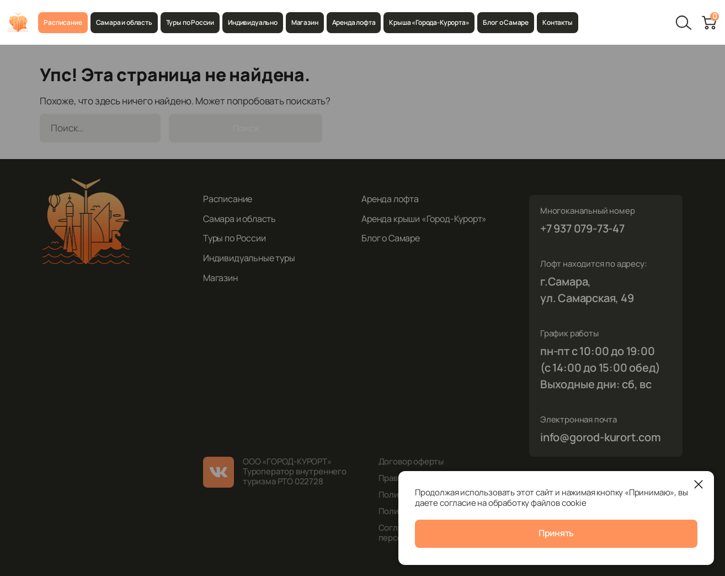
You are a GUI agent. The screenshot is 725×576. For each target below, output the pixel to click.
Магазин (304, 22)
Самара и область (124, 22)
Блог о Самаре (506, 22)
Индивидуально (253, 22)
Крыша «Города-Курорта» (429, 22)
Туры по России (190, 22)
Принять (556, 534)
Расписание (63, 22)
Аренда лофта (354, 22)
